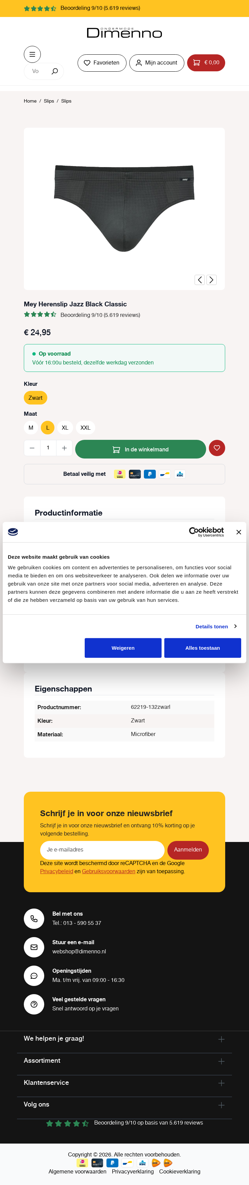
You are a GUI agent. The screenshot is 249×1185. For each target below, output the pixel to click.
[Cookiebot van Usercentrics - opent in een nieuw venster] (194, 532)
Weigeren (123, 648)
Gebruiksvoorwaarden (108, 871)
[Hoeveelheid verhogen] (64, 448)
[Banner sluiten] (238, 531)
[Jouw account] (156, 63)
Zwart (36, 398)
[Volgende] (211, 280)
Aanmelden (188, 850)
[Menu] (32, 54)
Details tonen (212, 626)
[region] (124, 209)
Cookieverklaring (179, 1172)
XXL (85, 428)
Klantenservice (46, 1082)
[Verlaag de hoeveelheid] (32, 448)
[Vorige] (200, 280)
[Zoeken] (55, 71)
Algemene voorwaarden (77, 1172)
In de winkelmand (141, 448)
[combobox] (35, 71)
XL (65, 428)
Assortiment (42, 1060)
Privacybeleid (56, 871)
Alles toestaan (202, 648)
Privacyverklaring (133, 1172)
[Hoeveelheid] (48, 448)
